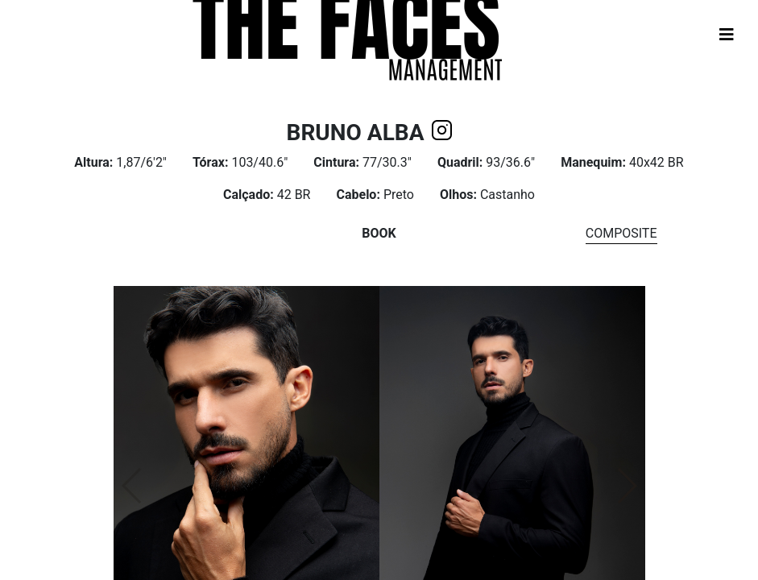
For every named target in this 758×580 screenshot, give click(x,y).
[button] (626, 485)
